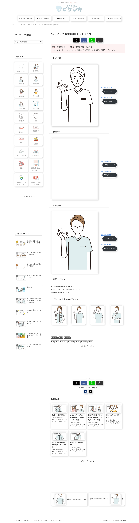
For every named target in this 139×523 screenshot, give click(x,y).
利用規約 (26, 520)
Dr (52, 341)
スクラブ (63, 341)
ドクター (71, 341)
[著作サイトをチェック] (86, 392)
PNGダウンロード (109, 101)
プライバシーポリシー (57, 520)
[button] (99, 40)
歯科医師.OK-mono (106, 87)
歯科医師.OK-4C (106, 235)
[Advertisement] (88, 361)
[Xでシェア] (76, 40)
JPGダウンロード (109, 91)
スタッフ (54, 337)
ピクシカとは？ (17, 520)
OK (57, 341)
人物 (61, 337)
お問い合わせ (45, 520)
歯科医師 (67, 337)
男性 (90, 341)
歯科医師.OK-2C (106, 161)
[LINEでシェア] (91, 40)
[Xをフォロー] (90, 392)
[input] (28, 42)
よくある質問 (35, 520)
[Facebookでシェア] (84, 40)
